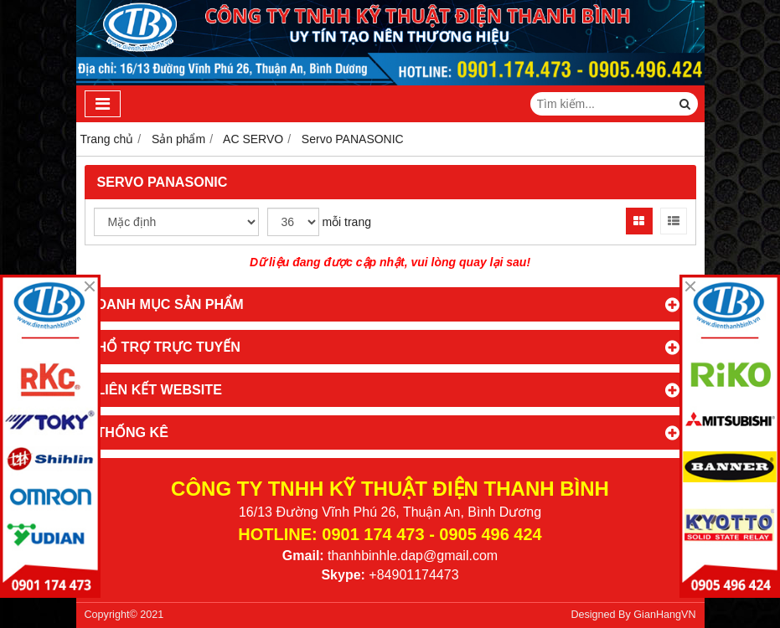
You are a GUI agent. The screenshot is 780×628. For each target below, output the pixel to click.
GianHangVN (664, 614)
